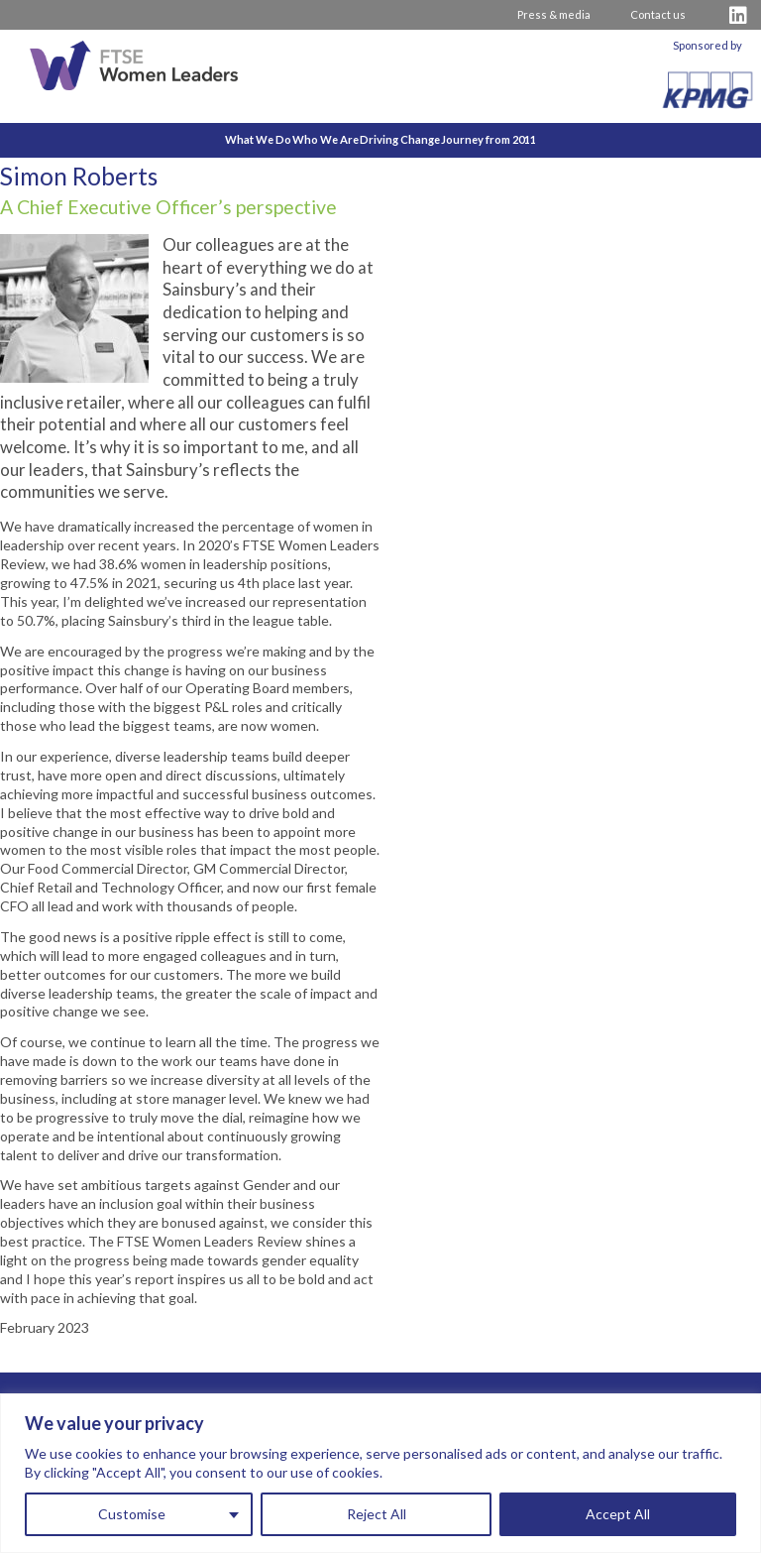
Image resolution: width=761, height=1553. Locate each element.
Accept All (618, 1513)
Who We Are (305, 139)
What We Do (197, 139)
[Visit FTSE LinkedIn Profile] (738, 15)
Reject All (376, 1513)
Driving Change (420, 139)
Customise (131, 1513)
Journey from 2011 (550, 139)
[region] (380, 1473)
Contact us (658, 14)
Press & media (554, 14)
